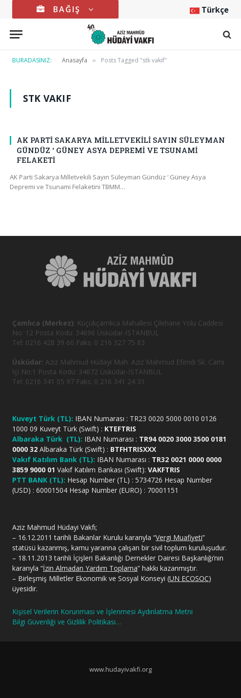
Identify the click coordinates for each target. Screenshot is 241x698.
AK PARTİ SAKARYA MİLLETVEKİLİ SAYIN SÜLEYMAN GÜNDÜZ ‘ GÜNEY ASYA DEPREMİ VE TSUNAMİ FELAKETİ (121, 150)
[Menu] (16, 34)
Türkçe (209, 9)
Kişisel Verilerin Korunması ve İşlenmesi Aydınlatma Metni (102, 611)
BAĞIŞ (65, 9)
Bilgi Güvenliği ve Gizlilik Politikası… (66, 621)
